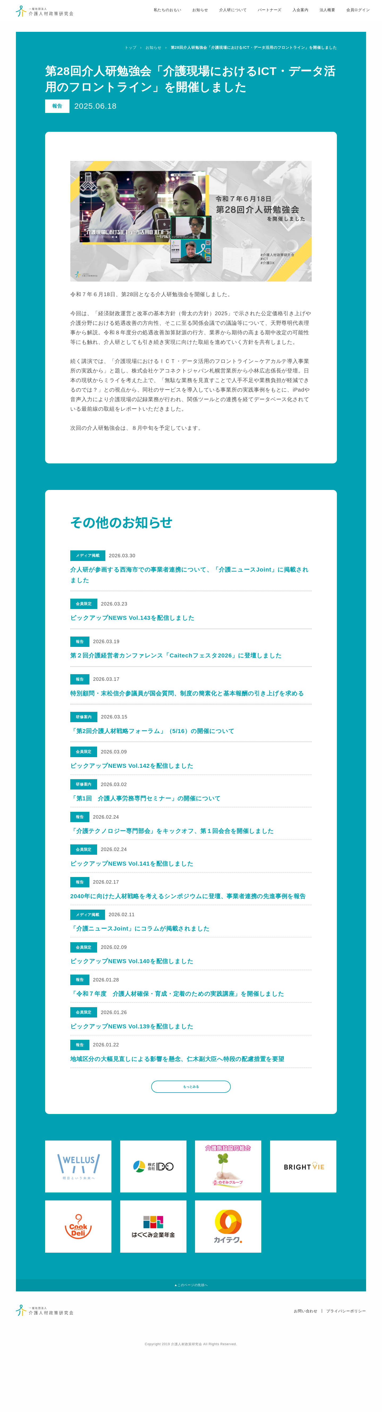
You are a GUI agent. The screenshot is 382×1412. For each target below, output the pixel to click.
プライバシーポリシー (346, 1373)
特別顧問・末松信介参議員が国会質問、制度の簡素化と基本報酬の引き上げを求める (187, 693)
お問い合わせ (306, 1373)
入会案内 (291, 16)
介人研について (223, 16)
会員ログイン (349, 16)
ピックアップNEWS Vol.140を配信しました (132, 995)
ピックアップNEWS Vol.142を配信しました (132, 768)
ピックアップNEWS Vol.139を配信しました (132, 1070)
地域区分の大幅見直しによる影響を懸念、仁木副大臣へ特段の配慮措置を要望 (178, 1108)
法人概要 (317, 16)
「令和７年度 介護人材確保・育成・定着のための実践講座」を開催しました (178, 1032)
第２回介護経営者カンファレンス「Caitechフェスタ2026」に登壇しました (176, 655)
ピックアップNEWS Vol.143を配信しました (132, 618)
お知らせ (190, 16)
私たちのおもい (157, 16)
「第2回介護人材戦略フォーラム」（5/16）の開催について (152, 731)
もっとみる (191, 1141)
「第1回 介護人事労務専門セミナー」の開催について (146, 806)
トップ (131, 47)
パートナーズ (260, 16)
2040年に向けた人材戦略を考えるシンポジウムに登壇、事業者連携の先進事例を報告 (188, 919)
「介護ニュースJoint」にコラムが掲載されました (140, 957)
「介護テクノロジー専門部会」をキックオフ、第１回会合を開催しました (173, 844)
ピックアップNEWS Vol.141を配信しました (132, 882)
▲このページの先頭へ (190, 1345)
